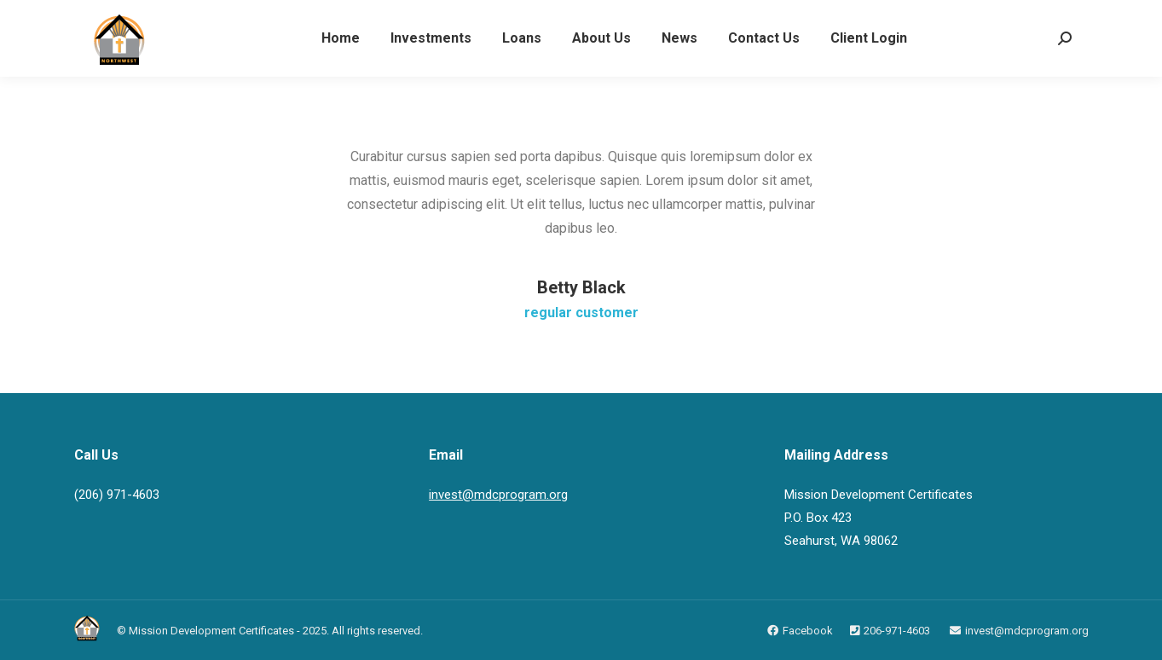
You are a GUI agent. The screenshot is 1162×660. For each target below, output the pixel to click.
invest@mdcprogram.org (498, 494)
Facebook (808, 630)
